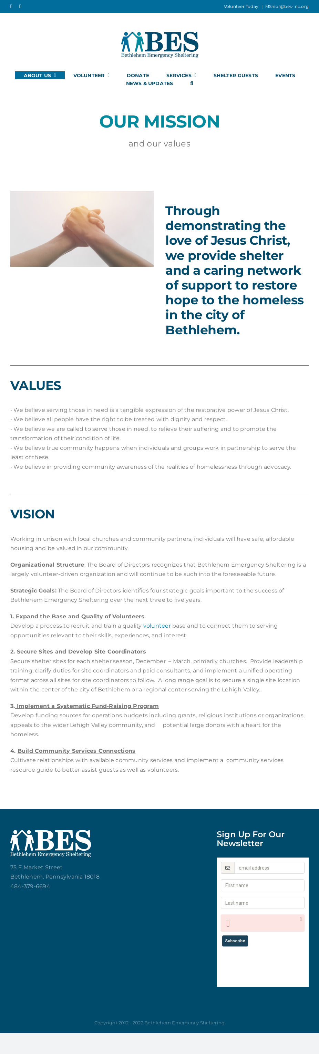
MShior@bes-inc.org (287, 6)
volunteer (157, 625)
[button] (192, 83)
